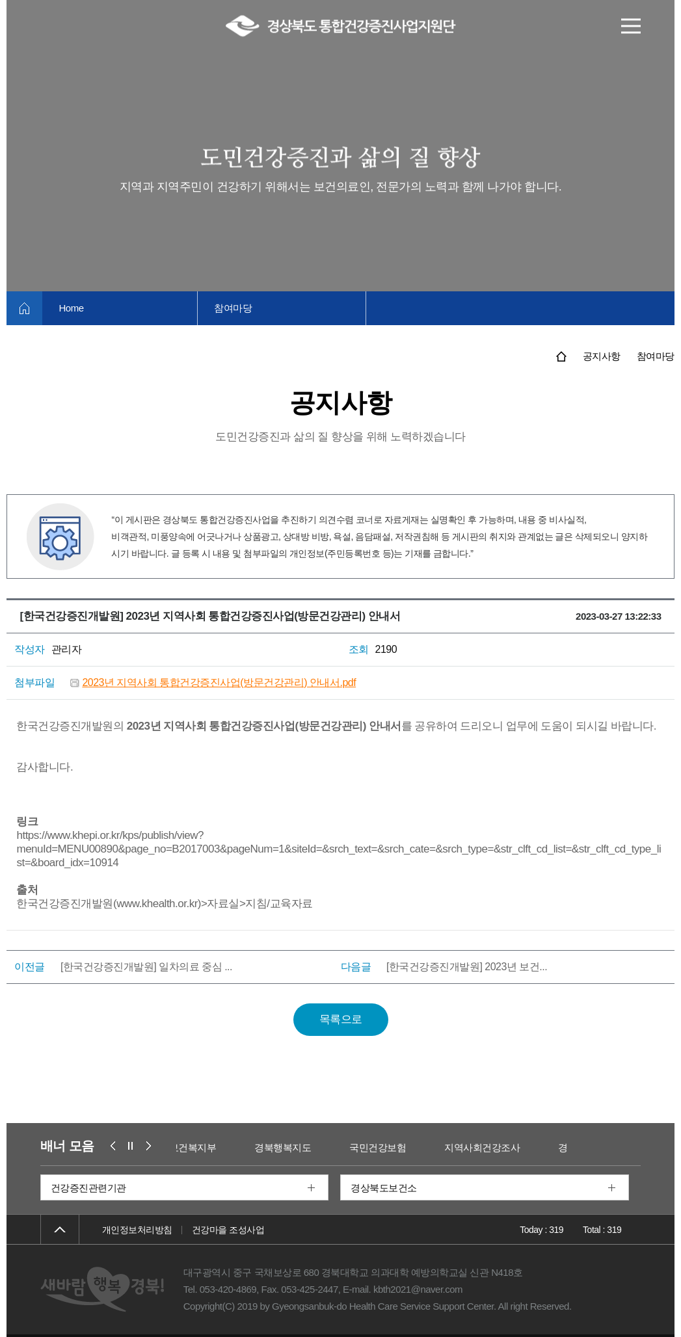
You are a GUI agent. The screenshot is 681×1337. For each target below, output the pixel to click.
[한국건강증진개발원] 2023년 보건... (466, 966)
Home (71, 307)
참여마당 (233, 307)
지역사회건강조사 (489, 1147)
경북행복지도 (290, 1147)
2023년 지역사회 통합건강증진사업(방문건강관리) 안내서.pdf (219, 682)
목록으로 (340, 1019)
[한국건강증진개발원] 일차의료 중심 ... (146, 966)
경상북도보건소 (384, 1187)
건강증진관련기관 (88, 1187)
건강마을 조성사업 (228, 1229)
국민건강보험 (385, 1147)
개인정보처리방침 (137, 1229)
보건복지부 (200, 1147)
